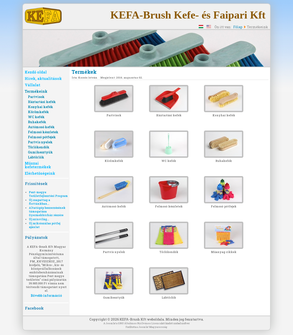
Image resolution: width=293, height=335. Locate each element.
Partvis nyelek (40, 142)
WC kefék (36, 117)
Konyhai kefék (40, 107)
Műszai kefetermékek (38, 165)
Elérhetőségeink (40, 173)
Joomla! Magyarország (152, 327)
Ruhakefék (37, 122)
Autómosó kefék (41, 127)
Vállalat (32, 84)
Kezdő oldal (36, 72)
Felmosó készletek (43, 132)
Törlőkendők (38, 147)
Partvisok (36, 97)
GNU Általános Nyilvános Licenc (139, 323)
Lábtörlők (36, 157)
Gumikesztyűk (40, 152)
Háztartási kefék (42, 102)
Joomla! (111, 323)
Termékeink (36, 91)
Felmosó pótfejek (42, 137)
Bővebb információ (46, 295)
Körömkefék (38, 112)
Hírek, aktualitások (43, 78)
